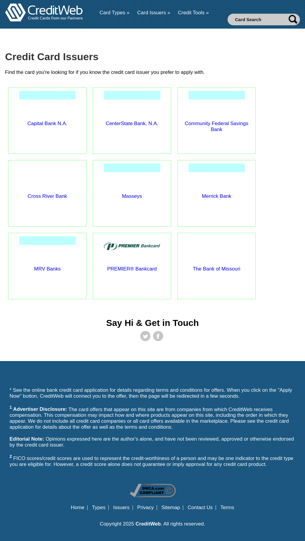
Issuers (121, 507)
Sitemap (170, 507)
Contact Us (200, 507)
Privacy (145, 507)
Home (77, 507)
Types (98, 507)
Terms (227, 507)
